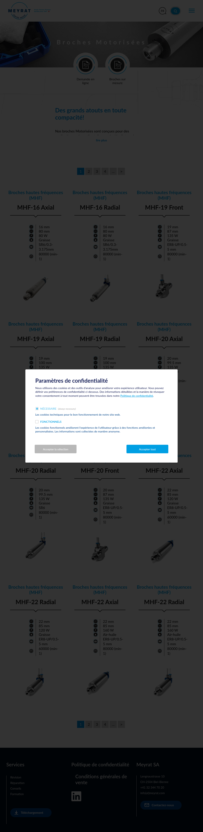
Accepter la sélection (55, 449)
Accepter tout (147, 449)
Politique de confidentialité (136, 395)
